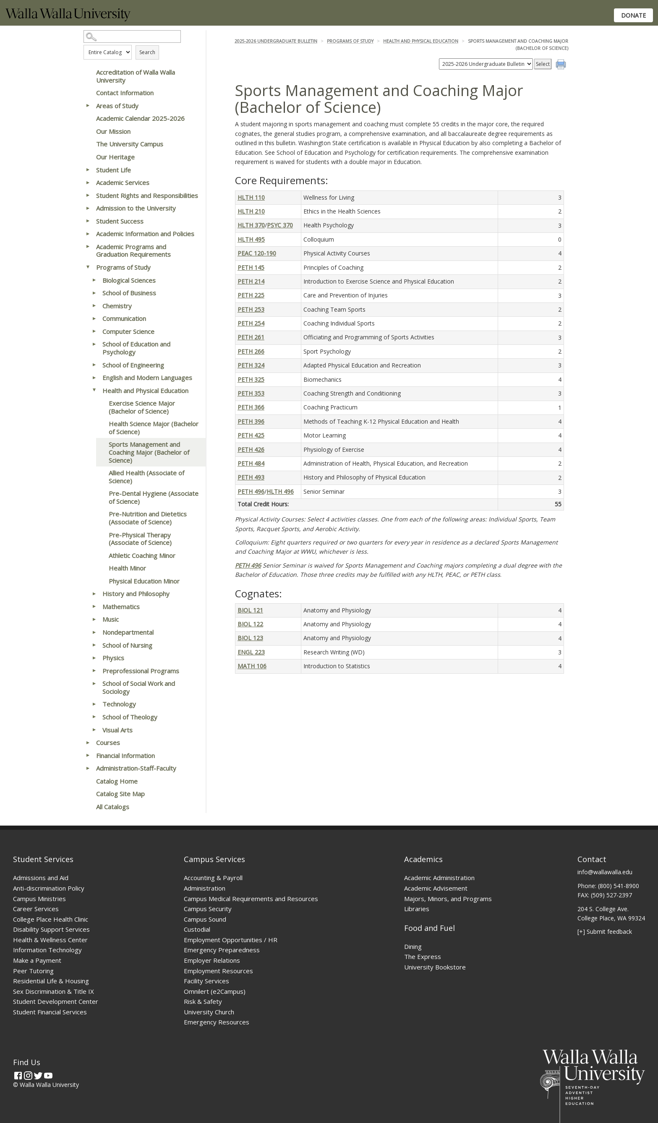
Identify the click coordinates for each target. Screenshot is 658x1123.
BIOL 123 (250, 638)
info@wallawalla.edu (604, 872)
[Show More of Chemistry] (94, 306)
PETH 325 (251, 379)
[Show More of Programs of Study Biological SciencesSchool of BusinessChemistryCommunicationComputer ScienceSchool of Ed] (88, 267)
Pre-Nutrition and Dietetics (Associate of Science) (148, 518)
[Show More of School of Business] (94, 293)
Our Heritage (115, 157)
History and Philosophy (136, 593)
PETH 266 (251, 351)
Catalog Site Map (120, 793)
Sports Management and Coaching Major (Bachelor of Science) (149, 452)
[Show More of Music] (94, 619)
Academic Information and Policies (145, 233)
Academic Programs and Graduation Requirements (133, 250)
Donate (633, 15)
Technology (119, 704)
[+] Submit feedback (604, 931)
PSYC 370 (280, 225)
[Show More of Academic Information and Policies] (88, 233)
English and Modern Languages (147, 377)
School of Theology (129, 717)
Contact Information (125, 93)
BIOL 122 (250, 624)
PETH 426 (251, 449)
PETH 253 (251, 309)
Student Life (113, 170)
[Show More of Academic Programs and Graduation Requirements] (88, 246)
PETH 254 (251, 323)
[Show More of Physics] (94, 658)
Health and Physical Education (145, 390)
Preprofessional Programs (140, 671)
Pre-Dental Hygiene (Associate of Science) (153, 497)
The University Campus (129, 144)
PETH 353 (251, 393)
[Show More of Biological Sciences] (94, 280)
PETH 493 (251, 477)
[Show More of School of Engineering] (94, 365)
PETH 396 (251, 421)
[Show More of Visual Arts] (94, 730)
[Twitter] (38, 1076)
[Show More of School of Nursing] (94, 645)
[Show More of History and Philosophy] (94, 593)
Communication (124, 318)
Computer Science (128, 331)
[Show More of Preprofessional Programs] (94, 671)
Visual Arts (117, 730)
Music (110, 619)
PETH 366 (251, 407)
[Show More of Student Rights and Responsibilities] (88, 195)
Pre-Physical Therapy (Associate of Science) (140, 539)
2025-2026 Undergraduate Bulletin (276, 41)
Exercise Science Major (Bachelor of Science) (142, 407)
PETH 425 (251, 435)
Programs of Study (123, 267)
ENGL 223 (251, 652)
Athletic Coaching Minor (142, 555)
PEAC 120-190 (257, 253)
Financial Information (125, 755)
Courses (108, 742)
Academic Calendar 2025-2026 (140, 118)
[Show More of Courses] (88, 742)
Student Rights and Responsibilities (147, 195)
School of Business (129, 293)
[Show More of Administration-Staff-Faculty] (88, 768)
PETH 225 (251, 295)
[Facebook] (18, 1076)
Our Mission (113, 131)
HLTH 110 (251, 197)
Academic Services (122, 182)
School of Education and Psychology (136, 348)
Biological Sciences (129, 280)
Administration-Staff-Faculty (136, 768)
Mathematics (121, 606)
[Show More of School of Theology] (94, 717)
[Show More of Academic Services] (88, 182)
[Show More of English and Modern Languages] (94, 377)
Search (147, 52)
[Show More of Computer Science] (94, 331)
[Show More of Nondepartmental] (94, 632)
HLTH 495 (251, 239)
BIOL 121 (250, 610)
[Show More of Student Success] (88, 221)
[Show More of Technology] (94, 704)
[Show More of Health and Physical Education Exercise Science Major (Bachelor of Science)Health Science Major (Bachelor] (94, 390)
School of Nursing (127, 645)
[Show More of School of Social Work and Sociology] (94, 683)
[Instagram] (28, 1076)
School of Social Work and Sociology (138, 687)
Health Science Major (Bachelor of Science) (153, 427)
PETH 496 (251, 491)
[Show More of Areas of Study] (88, 106)
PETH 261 (251, 337)
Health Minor (127, 568)
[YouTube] (48, 1076)
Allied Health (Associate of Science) (146, 477)
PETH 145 (251, 267)
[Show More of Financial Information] (88, 755)
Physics (113, 658)
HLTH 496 (280, 491)
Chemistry (117, 306)
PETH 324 (251, 365)
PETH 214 (251, 281)
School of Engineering (133, 365)
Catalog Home (117, 781)
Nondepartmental (128, 632)
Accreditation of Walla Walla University (135, 76)
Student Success (120, 221)
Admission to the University (136, 208)
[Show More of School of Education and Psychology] (94, 344)
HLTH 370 (251, 225)
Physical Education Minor (144, 581)
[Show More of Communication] (94, 318)
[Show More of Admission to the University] (88, 208)
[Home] (68, 19)
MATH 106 (252, 666)
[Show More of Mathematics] (94, 606)
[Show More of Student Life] (88, 170)
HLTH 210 (251, 211)
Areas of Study (117, 106)
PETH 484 (251, 463)
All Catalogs (112, 807)
